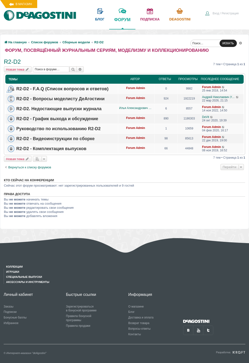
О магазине (136, 306)
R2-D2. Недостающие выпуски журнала (59, 108)
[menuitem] (222, 14)
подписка (150, 19)
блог (99, 19)
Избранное (11, 323)
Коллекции (14, 266)
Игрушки (12, 271)
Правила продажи (78, 325)
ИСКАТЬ (228, 43)
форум (122, 23)
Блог (131, 312)
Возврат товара (139, 323)
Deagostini (179, 19)
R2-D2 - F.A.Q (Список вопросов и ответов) (62, 88)
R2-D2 (12, 61)
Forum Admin (135, 88)
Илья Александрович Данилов (135, 108)
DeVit (205, 117)
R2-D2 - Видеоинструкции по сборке (55, 138)
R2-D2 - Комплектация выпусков (51, 148)
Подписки (10, 312)
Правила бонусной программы (78, 318)
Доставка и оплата (141, 317)
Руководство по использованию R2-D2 (58, 128)
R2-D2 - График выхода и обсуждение (57, 118)
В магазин (24, 4)
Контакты (134, 334)
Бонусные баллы (15, 317)
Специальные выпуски (24, 276)
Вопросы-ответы (139, 328)
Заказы (8, 306)
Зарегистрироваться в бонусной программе (81, 308)
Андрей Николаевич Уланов (219, 97)
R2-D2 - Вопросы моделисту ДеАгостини (60, 98)
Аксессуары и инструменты (27, 282)
